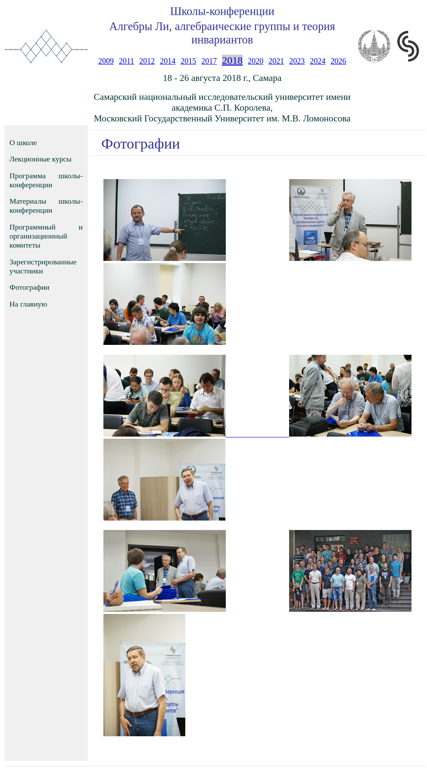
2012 (147, 61)
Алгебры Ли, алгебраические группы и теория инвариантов (222, 33)
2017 (209, 61)
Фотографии (29, 287)
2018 (232, 60)
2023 (297, 61)
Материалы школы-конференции (46, 205)
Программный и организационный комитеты (46, 236)
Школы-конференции (222, 11)
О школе (23, 142)
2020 (255, 61)
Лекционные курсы (40, 159)
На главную (28, 304)
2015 (188, 61)
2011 (126, 61)
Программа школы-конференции (46, 180)
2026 (338, 61)
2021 (276, 61)
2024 (317, 61)
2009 (106, 61)
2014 (167, 61)
